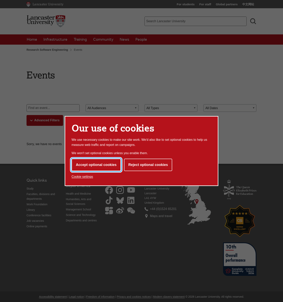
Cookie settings (82, 176)
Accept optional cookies (96, 165)
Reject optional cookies (148, 165)
